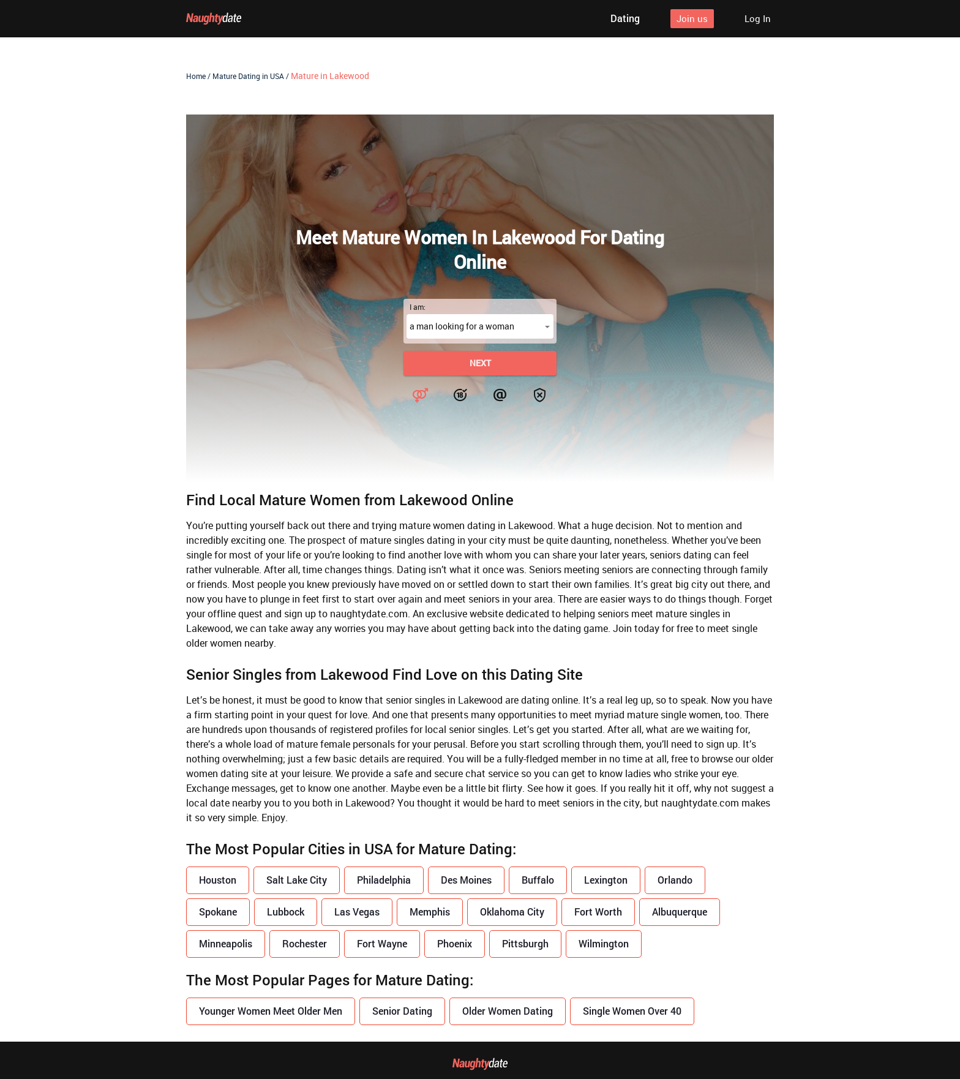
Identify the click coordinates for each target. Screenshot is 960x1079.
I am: (418, 307)
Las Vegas (357, 911)
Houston (217, 879)
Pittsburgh (525, 943)
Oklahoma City (512, 911)
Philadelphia (384, 879)
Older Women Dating (507, 1010)
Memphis (430, 911)
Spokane (218, 911)
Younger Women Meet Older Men (270, 1010)
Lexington (606, 879)
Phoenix (454, 943)
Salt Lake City (296, 879)
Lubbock (285, 911)
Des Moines (466, 879)
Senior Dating (402, 1010)
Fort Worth (598, 911)
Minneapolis (225, 943)
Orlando (675, 879)
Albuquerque (679, 911)
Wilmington (604, 943)
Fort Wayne (382, 943)
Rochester (304, 943)
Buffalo (538, 879)
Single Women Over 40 (632, 1010)
